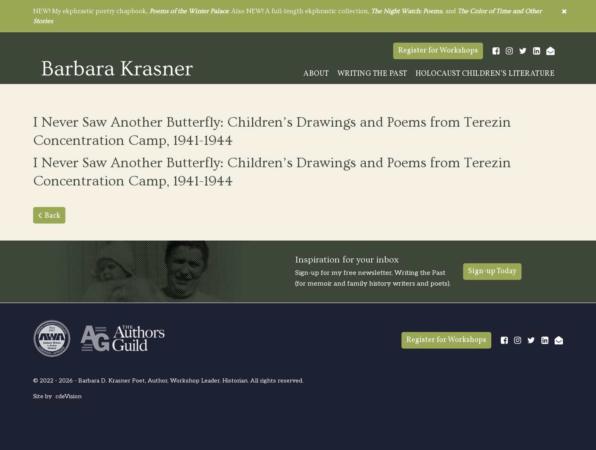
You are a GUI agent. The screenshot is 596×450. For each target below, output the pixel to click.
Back (52, 216)
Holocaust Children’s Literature (485, 74)
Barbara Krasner (117, 68)
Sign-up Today (492, 271)
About (316, 74)
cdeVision (68, 396)
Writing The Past (372, 74)
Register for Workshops (438, 51)
